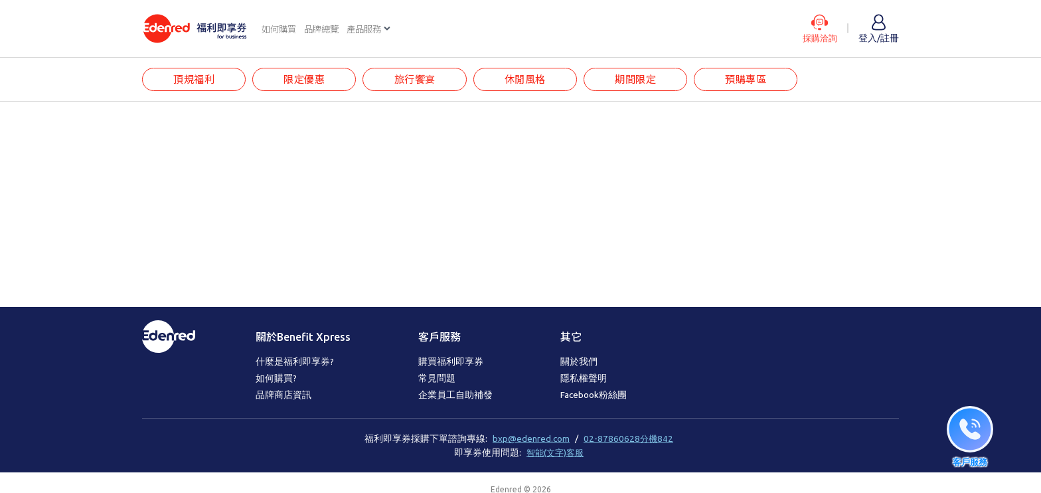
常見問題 (436, 378)
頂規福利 (193, 80)
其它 (571, 338)
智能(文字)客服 (555, 452)
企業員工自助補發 (455, 395)
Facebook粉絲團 (593, 395)
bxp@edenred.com (530, 439)
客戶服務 (439, 338)
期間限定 (637, 80)
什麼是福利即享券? (295, 361)
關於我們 (579, 361)
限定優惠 (304, 80)
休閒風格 (526, 80)
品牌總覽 (325, 29)
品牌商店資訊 (283, 395)
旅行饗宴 (415, 80)
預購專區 (748, 80)
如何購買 (280, 29)
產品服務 (370, 29)
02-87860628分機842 (628, 439)
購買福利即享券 (450, 361)
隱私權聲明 (583, 378)
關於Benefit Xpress (303, 338)
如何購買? (276, 378)
